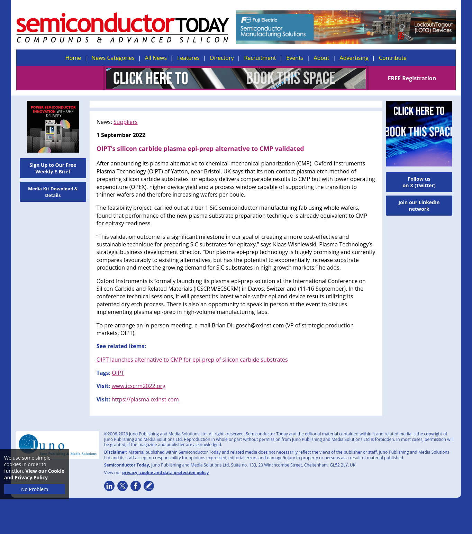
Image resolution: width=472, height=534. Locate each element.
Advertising (354, 58)
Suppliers (125, 122)
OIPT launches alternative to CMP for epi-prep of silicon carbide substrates (192, 359)
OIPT (118, 373)
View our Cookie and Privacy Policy (34, 474)
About (321, 58)
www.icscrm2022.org (138, 386)
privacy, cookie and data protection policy (165, 473)
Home (73, 58)
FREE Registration (412, 78)
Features (188, 58)
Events (294, 58)
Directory (222, 58)
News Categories (112, 58)
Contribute (393, 58)
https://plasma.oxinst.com (145, 399)
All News (156, 58)
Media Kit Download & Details (53, 191)
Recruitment (260, 58)
